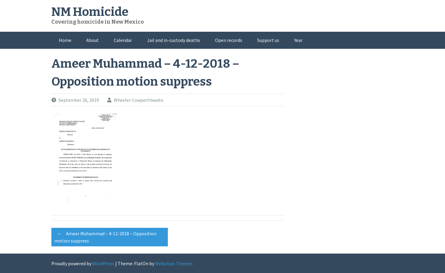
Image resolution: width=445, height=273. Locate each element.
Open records (228, 40)
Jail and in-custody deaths (173, 40)
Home (65, 40)
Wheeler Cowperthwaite (138, 100)
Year (298, 40)
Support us (268, 40)
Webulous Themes (174, 263)
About (92, 40)
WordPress (103, 263)
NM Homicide (89, 12)
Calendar (123, 40)
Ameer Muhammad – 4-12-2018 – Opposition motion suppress (105, 236)
